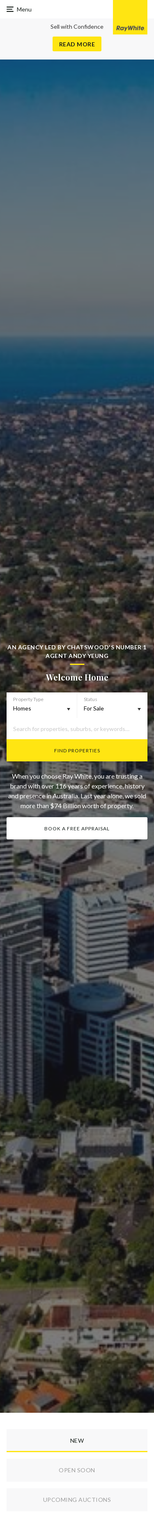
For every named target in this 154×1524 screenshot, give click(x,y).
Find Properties (77, 750)
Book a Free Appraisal (77, 828)
